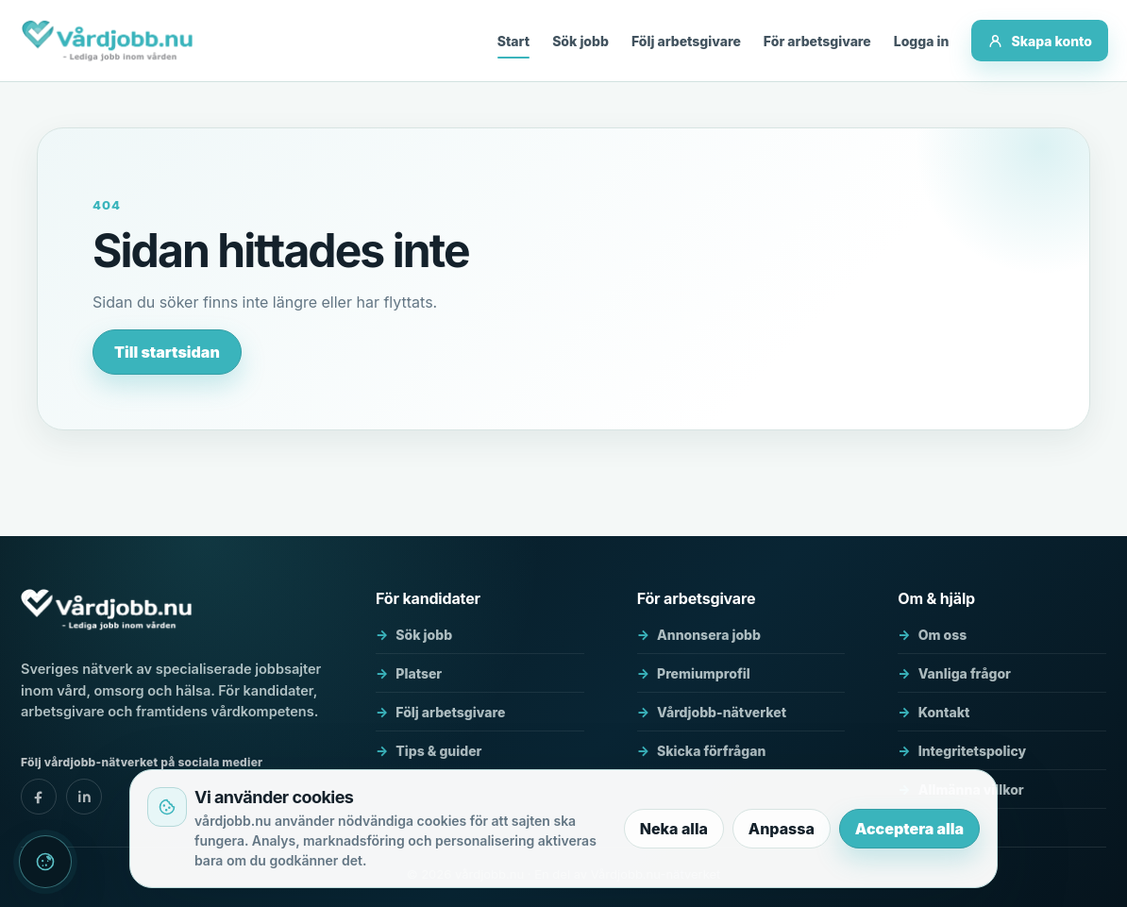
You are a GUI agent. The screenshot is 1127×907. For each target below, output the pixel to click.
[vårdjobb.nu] (107, 40)
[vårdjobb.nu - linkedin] (84, 797)
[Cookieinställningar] (45, 861)
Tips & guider (438, 751)
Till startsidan (167, 352)
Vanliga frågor (964, 673)
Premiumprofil (703, 673)
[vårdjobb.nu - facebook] (39, 797)
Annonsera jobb (709, 635)
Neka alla (674, 828)
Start (513, 41)
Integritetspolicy (972, 751)
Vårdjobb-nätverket (721, 712)
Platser (418, 673)
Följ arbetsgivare (686, 41)
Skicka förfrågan (711, 751)
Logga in (922, 41)
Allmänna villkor (971, 789)
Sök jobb (580, 41)
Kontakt (944, 712)
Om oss (942, 635)
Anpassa (782, 828)
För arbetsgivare (817, 41)
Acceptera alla (909, 828)
